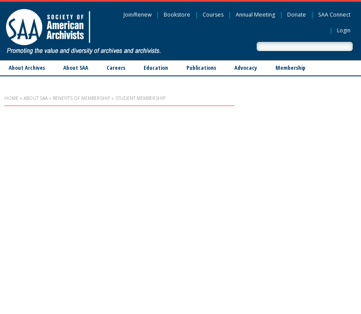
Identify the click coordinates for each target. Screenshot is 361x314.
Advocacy (245, 68)
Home (11, 98)
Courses (213, 14)
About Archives (27, 68)
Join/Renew (137, 14)
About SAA (75, 68)
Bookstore (177, 14)
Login (344, 30)
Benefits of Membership (81, 98)
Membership (290, 68)
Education (156, 68)
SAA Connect (334, 14)
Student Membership (140, 98)
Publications (201, 68)
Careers (116, 68)
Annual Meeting (255, 14)
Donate (296, 14)
